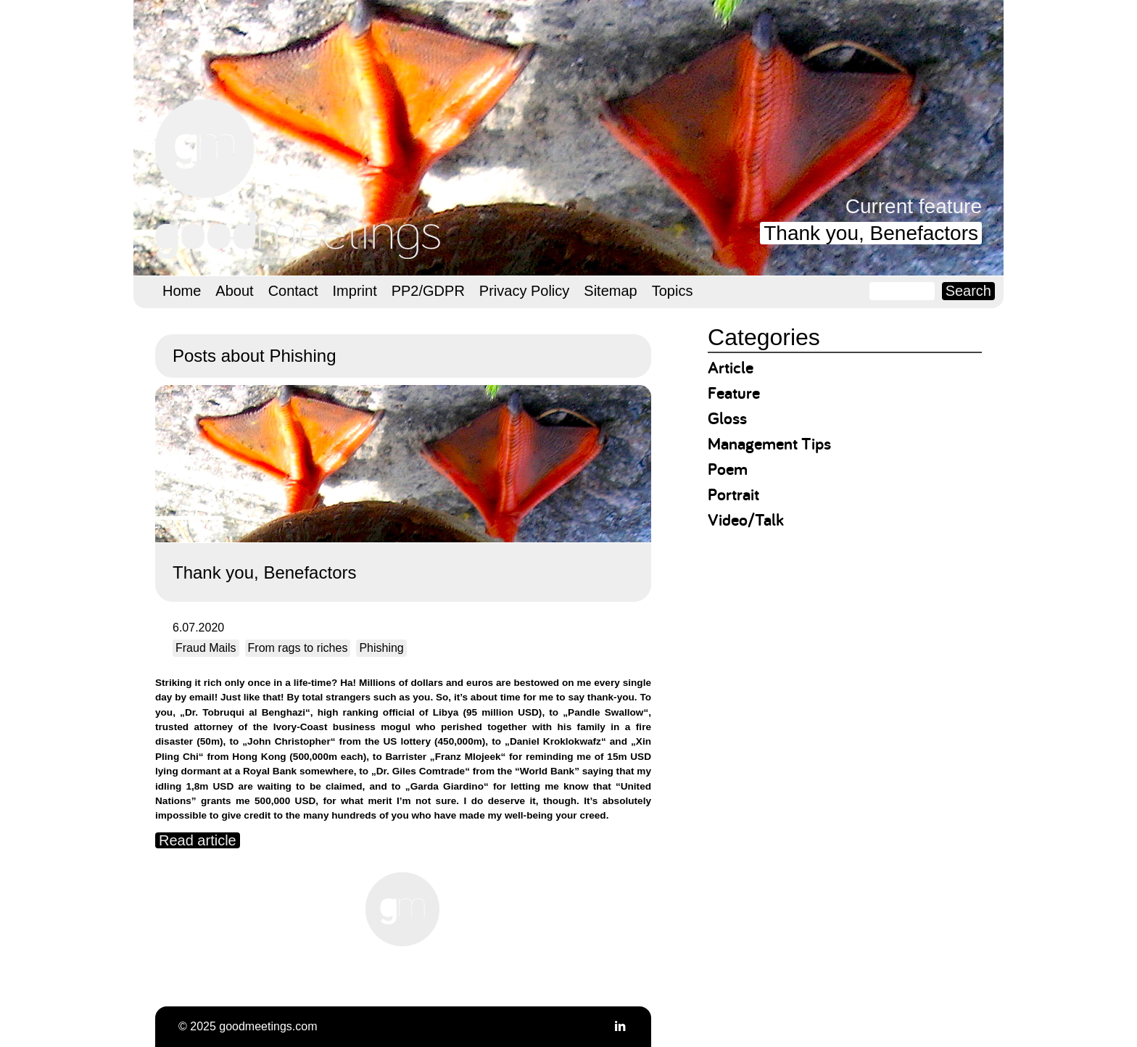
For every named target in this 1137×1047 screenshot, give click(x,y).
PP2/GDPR (428, 291)
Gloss (727, 418)
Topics (672, 291)
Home (181, 291)
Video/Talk (746, 519)
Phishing (381, 648)
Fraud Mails (205, 648)
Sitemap (610, 291)
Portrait (733, 494)
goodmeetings (300, 179)
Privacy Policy (524, 291)
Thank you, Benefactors (871, 233)
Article (730, 367)
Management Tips (769, 443)
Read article (197, 840)
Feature (734, 392)
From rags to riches (298, 648)
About (234, 291)
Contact (293, 291)
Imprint (355, 291)
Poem (728, 469)
